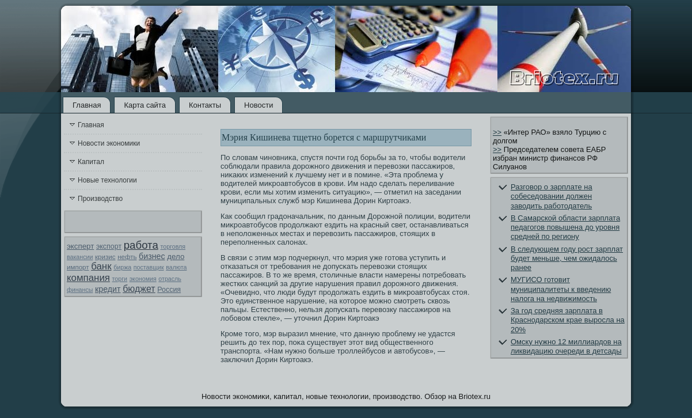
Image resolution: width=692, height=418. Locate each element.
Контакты (205, 105)
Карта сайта (144, 105)
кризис (105, 256)
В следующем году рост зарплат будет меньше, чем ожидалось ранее (567, 258)
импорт (78, 267)
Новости (258, 105)
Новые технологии (107, 180)
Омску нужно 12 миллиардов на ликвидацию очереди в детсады (566, 346)
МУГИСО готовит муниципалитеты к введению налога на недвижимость (561, 289)
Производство (100, 199)
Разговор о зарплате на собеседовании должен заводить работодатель (551, 196)
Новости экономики (109, 143)
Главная (87, 105)
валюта (176, 267)
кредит (107, 289)
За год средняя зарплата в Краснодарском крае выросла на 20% (568, 320)
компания (88, 277)
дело (175, 256)
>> (497, 132)
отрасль (169, 278)
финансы (80, 289)
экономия (143, 278)
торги (119, 278)
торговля (172, 246)
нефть (126, 256)
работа (141, 245)
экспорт (108, 246)
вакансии (80, 256)
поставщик (149, 267)
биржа (122, 267)
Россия (169, 290)
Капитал (91, 162)
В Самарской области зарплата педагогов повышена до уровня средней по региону (565, 227)
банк (101, 266)
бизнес (152, 256)
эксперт (80, 246)
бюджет (139, 289)
